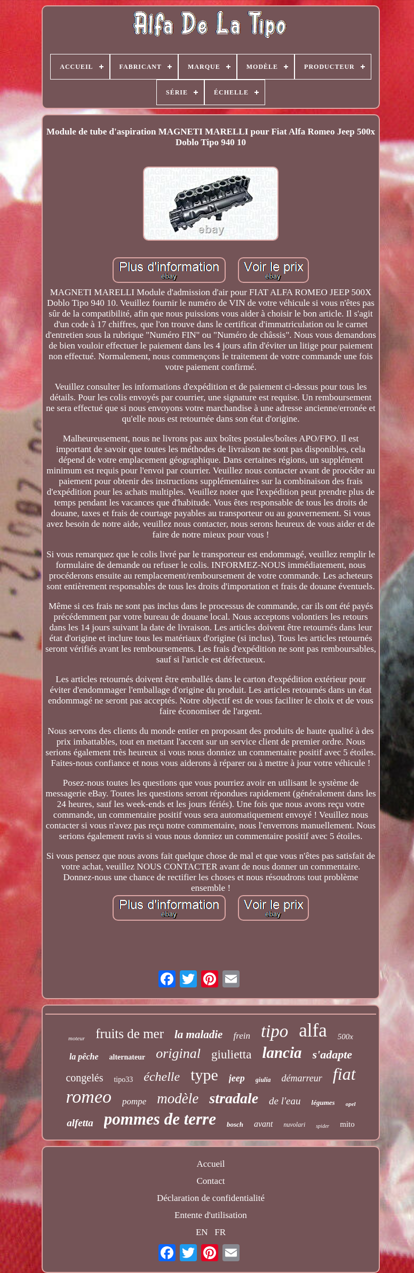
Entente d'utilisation (210, 1215)
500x (345, 1036)
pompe (134, 1101)
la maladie (198, 1034)
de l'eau (284, 1100)
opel (351, 1104)
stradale (233, 1098)
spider (322, 1126)
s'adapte (333, 1054)
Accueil (211, 1164)
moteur (76, 1038)
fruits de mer (129, 1033)
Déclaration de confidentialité (211, 1198)
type (204, 1075)
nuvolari (295, 1124)
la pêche (84, 1056)
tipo (274, 1031)
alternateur (127, 1057)
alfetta (80, 1122)
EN (202, 1232)
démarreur (302, 1078)
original (178, 1053)
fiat (344, 1074)
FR (220, 1232)
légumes (323, 1102)
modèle (177, 1098)
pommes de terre (160, 1119)
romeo (89, 1096)
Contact (211, 1181)
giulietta (231, 1054)
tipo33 (123, 1080)
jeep (237, 1078)
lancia (281, 1052)
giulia (263, 1080)
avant (263, 1123)
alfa (313, 1030)
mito (347, 1124)
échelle (162, 1077)
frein (241, 1036)
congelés (84, 1078)
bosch (235, 1124)
